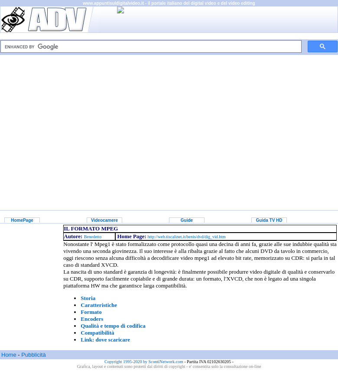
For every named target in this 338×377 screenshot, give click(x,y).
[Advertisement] (169, 126)
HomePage (22, 220)
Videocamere (104, 220)
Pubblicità (33, 354)
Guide (187, 220)
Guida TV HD (269, 220)
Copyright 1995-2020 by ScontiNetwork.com (144, 361)
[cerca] (150, 47)
